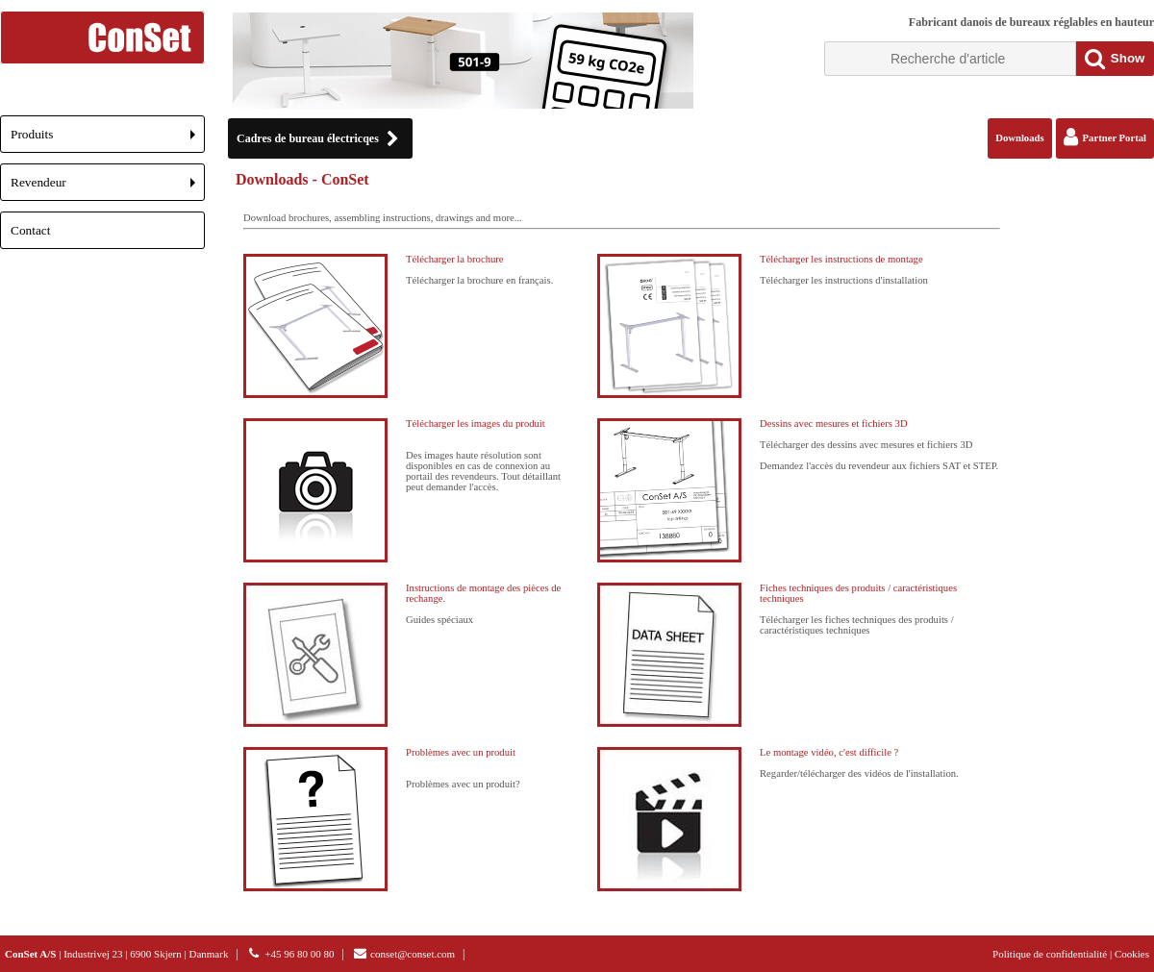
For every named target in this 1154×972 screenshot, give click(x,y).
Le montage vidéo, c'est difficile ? (829, 752)
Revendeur (108, 188)
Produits (108, 140)
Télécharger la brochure (455, 259)
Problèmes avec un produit (460, 752)
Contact (30, 230)
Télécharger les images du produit (475, 423)
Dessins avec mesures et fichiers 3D (834, 423)
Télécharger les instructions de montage (841, 259)
